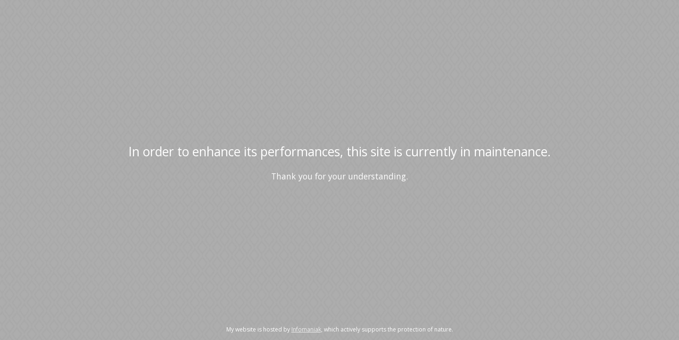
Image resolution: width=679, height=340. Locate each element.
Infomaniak (306, 329)
